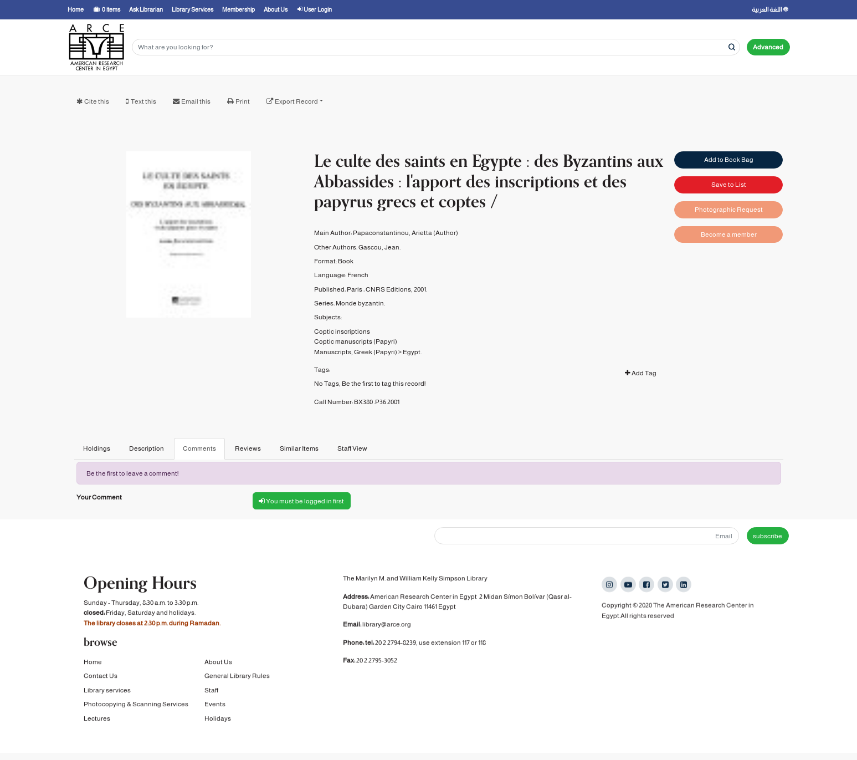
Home (93, 663)
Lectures (97, 719)
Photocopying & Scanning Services (136, 705)
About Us (218, 663)
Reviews (248, 448)
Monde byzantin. (360, 303)
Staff (211, 691)
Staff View (352, 448)
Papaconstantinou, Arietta (392, 233)
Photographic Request (729, 209)
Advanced (768, 47)
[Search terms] (436, 47)
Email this (196, 101)
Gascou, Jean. (379, 247)
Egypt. (412, 352)
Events (214, 705)
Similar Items (299, 448)
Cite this (96, 101)
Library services (107, 691)
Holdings (96, 448)
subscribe (767, 536)
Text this (143, 101)
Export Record (296, 101)
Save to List (728, 184)
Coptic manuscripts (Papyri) (355, 341)
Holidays (217, 719)
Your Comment (99, 497)
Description (146, 448)
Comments (199, 448)
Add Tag (640, 373)
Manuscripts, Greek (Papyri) (355, 352)
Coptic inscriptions (342, 331)
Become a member (729, 234)
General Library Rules (237, 677)
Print (242, 101)
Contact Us (100, 677)
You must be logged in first (301, 501)
